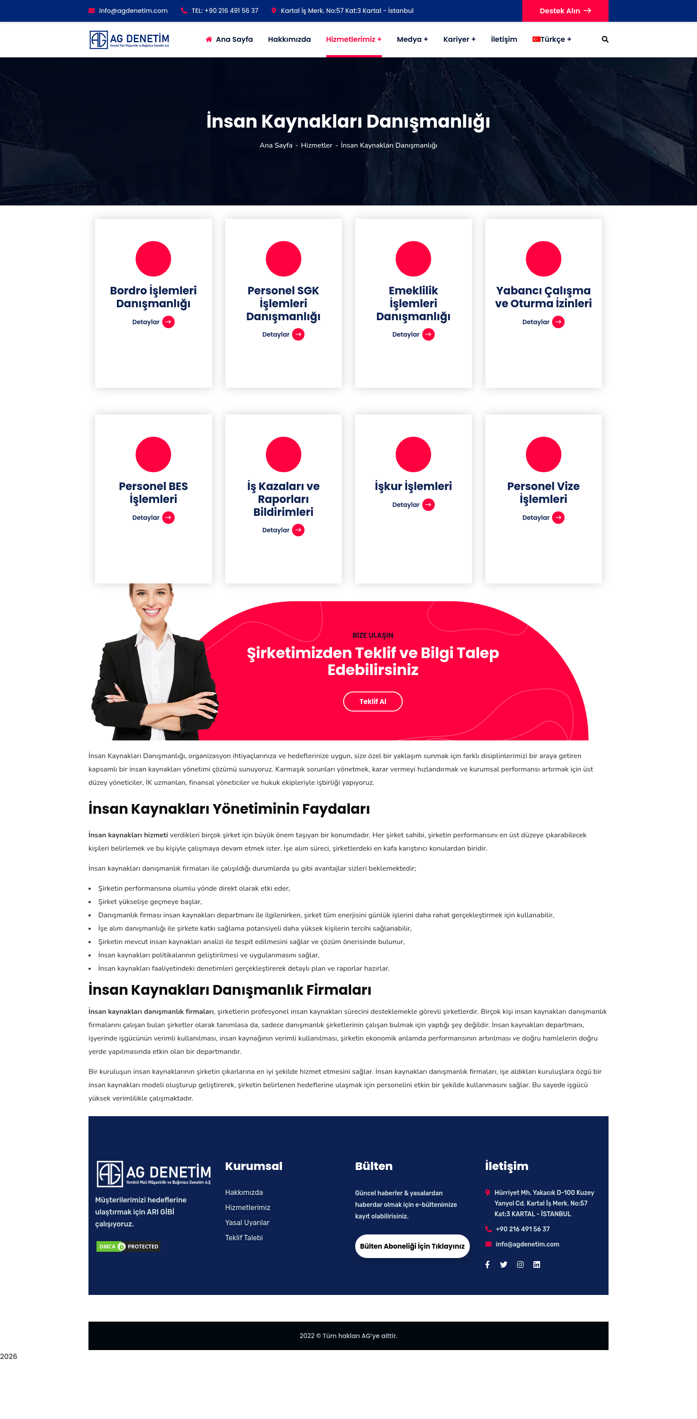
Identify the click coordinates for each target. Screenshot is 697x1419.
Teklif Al (373, 701)
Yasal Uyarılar (247, 1222)
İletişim (504, 39)
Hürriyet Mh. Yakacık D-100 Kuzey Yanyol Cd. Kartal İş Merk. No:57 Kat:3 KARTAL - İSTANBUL (544, 1203)
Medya (409, 39)
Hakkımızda (244, 1192)
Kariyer (456, 39)
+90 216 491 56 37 (523, 1229)
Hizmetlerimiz (351, 39)
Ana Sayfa (276, 145)
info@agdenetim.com (128, 10)
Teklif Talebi (244, 1238)
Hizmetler (316, 145)
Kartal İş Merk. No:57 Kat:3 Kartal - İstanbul (342, 10)
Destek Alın (565, 11)
